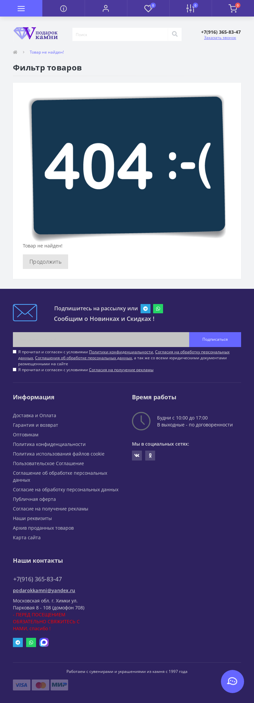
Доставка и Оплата (34, 415)
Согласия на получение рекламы (121, 370)
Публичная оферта (34, 499)
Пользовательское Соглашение (48, 463)
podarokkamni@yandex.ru (44, 590)
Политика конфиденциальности (49, 444)
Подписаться (215, 339)
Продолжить (45, 261)
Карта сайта (27, 537)
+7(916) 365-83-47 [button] (37, 579)
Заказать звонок (220, 37)
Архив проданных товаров (43, 528)
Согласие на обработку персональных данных (65, 489)
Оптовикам (25, 434)
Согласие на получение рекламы (50, 508)
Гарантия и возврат (35, 425)
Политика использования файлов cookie (59, 454)
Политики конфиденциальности (121, 352)
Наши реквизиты (32, 518)
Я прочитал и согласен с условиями (85, 370)
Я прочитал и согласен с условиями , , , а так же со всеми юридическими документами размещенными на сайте (124, 358)
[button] (106, 8)
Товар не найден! (47, 52)
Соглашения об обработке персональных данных (83, 358)
